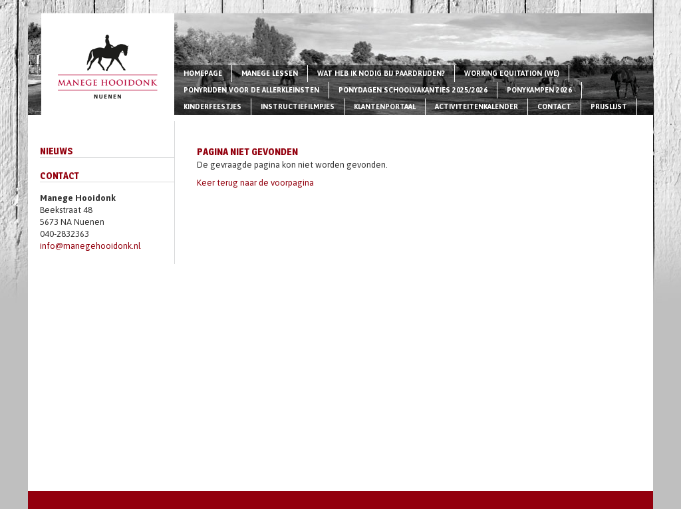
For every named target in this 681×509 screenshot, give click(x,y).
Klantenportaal (385, 106)
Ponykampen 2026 (539, 90)
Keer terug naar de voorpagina (255, 183)
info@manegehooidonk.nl (90, 246)
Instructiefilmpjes (298, 106)
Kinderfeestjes (212, 106)
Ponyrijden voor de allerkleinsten (251, 90)
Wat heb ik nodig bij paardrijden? (381, 73)
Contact (554, 106)
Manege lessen (269, 73)
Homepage (203, 73)
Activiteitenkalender (476, 106)
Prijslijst (609, 106)
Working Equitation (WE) (511, 73)
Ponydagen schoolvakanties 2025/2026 (413, 90)
